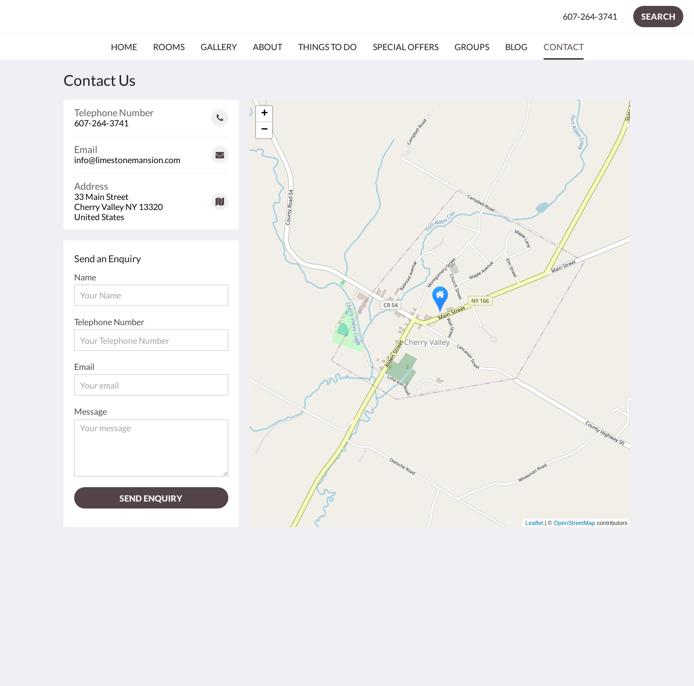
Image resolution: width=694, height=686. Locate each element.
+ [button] (264, 114)
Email (84, 366)
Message (90, 411)
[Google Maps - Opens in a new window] (151, 197)
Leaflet (534, 523)
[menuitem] (124, 47)
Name (85, 277)
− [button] (264, 130)
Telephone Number (109, 322)
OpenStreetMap (574, 523)
